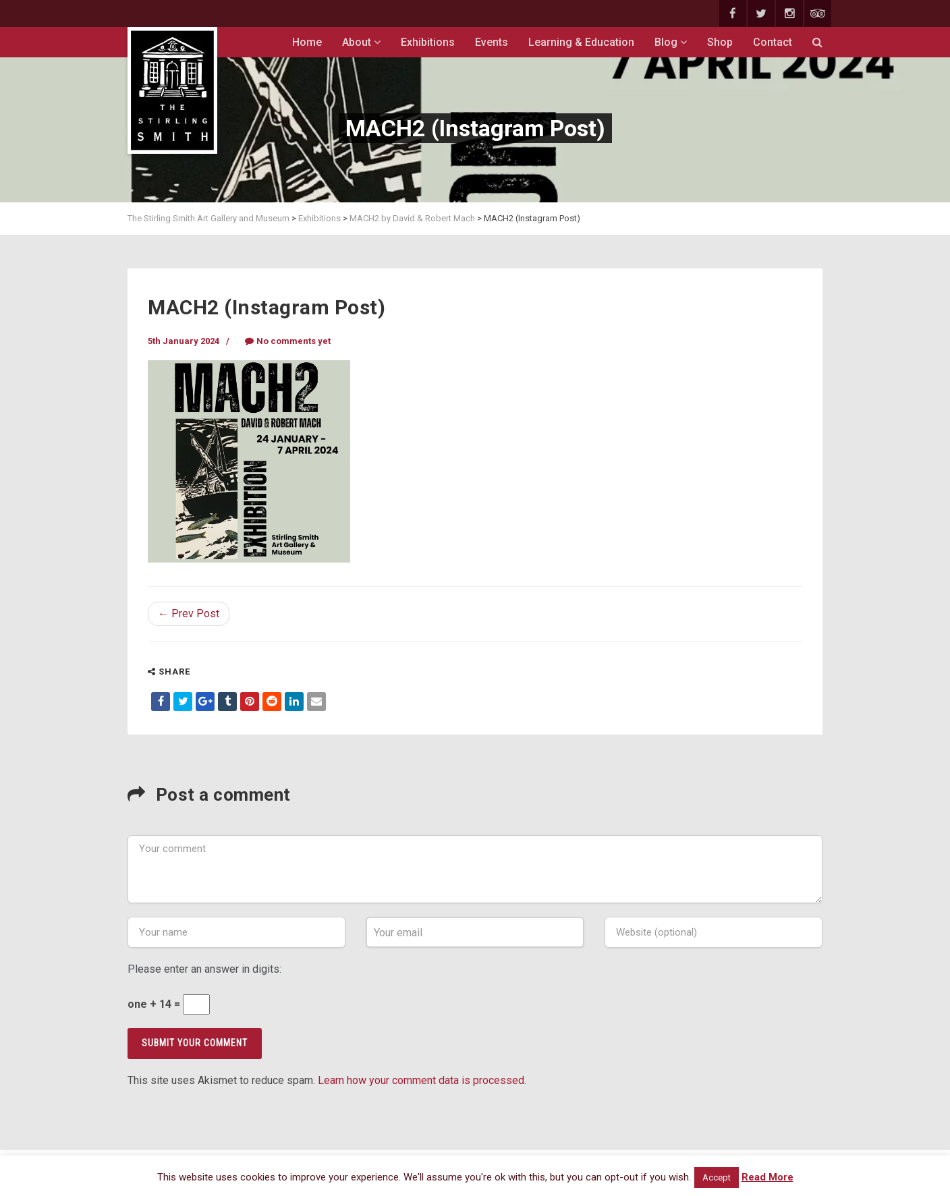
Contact (772, 42)
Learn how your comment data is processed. (422, 1080)
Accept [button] (716, 1177)
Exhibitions (428, 42)
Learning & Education (581, 42)
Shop (720, 42)
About (361, 42)
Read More (767, 1177)
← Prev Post (188, 613)
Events (491, 42)
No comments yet (288, 341)
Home (307, 42)
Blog (670, 42)
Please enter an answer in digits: (204, 969)
